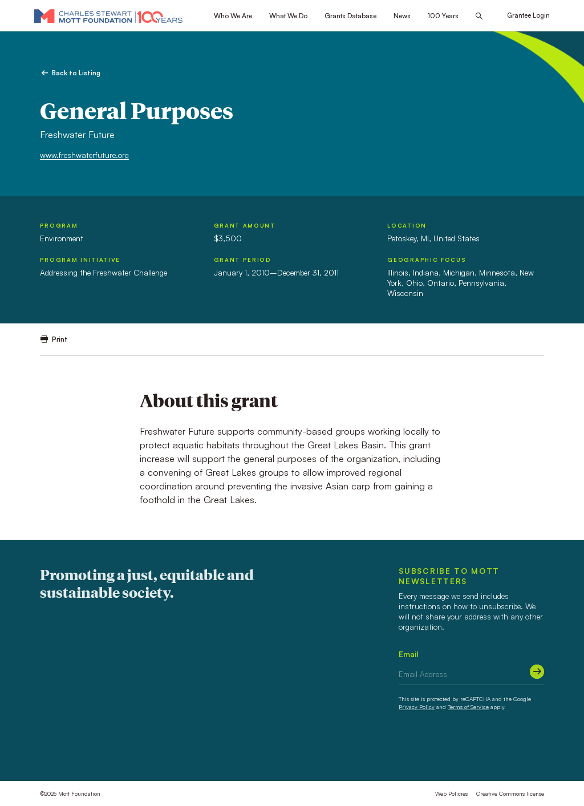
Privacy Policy (417, 706)
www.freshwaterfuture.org (84, 155)
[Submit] (537, 672)
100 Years (443, 15)
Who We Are (233, 15)
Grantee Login (528, 15)
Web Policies (451, 793)
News (402, 15)
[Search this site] (479, 16)
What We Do (288, 15)
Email (409, 654)
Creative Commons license (510, 793)
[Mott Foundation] (108, 16)
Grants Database (350, 15)
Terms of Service (468, 706)
